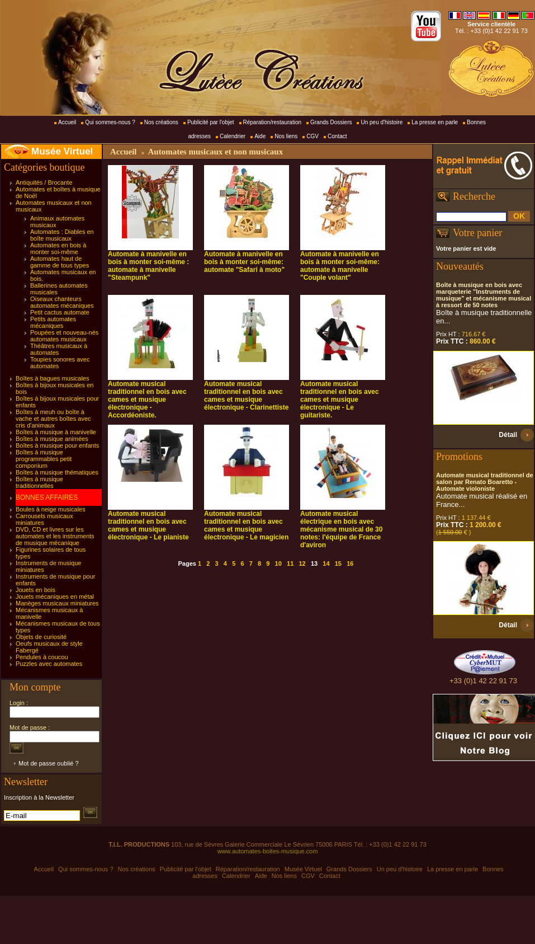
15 (338, 563)
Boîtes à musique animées (52, 438)
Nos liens (285, 136)
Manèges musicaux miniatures (57, 603)
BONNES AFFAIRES (47, 497)
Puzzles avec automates (49, 663)
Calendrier (232, 136)
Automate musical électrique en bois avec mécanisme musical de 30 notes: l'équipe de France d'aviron (341, 529)
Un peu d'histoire (382, 122)
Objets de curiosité (41, 636)
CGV (312, 136)
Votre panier (477, 232)
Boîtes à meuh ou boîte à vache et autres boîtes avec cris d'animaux (53, 418)
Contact (337, 136)
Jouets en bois (35, 589)
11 (290, 563)
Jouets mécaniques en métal (55, 596)
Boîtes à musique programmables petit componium (44, 459)
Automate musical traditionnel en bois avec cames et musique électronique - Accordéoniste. (147, 399)
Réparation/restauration (272, 122)
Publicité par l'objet (210, 122)
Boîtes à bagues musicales (52, 378)
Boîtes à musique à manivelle (56, 432)
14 (326, 563)
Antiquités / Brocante (44, 182)
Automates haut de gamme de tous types (59, 262)
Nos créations (161, 122)
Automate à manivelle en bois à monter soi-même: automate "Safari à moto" (244, 262)
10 (278, 563)
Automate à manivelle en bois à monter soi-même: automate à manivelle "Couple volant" (340, 265)
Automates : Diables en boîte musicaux (62, 235)
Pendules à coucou (42, 657)
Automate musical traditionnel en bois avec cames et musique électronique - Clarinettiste (246, 395)
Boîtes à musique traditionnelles (39, 482)
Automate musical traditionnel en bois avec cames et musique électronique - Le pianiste (148, 525)
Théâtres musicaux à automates (58, 349)
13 (314, 563)
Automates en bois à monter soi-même (58, 248)
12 (302, 563)
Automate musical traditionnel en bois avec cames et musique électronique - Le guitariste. (339, 399)
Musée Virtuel (62, 151)
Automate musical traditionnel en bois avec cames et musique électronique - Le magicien (246, 525)
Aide (260, 136)
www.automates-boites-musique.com (267, 851)
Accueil (67, 122)
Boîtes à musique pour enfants (57, 445)
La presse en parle (434, 122)
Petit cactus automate (59, 312)
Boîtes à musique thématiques (57, 472)
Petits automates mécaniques (53, 322)
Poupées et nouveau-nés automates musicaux (64, 335)
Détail (508, 435)
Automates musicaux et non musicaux (215, 151)
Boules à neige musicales (51, 509)
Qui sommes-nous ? (110, 122)
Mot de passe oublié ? (48, 763)
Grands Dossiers (331, 122)
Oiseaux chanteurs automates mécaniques (62, 302)
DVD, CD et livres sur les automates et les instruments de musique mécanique (55, 536)
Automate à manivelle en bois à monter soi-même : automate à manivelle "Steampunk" (148, 265)
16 (350, 563)
